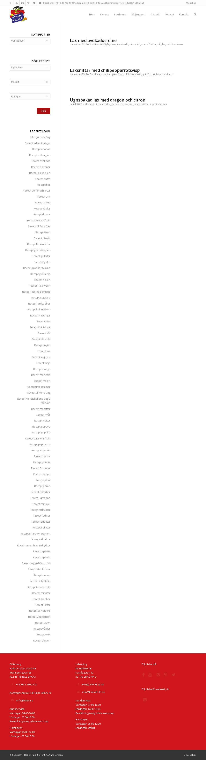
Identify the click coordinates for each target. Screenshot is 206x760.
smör (137, 104)
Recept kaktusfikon (38, 309)
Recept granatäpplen (37, 250)
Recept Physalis (41, 450)
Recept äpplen (41, 640)
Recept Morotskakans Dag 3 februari (33, 401)
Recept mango (41, 369)
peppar (124, 104)
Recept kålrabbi (41, 339)
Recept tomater (41, 593)
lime (158, 74)
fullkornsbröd (133, 74)
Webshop (191, 2)
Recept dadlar (42, 208)
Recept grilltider (41, 256)
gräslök (147, 74)
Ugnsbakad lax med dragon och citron (107, 100)
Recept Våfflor (41, 628)
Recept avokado (40, 161)
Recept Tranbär (41, 599)
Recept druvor (41, 214)
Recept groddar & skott (36, 268)
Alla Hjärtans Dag (40, 137)
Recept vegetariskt (39, 616)
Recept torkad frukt (38, 587)
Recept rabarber (40, 492)
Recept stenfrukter (39, 569)
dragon (110, 104)
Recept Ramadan (40, 498)
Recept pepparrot (39, 444)
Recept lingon (42, 345)
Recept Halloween (39, 285)
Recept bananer (40, 167)
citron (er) (134, 44)
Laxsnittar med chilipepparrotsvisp (105, 70)
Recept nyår (43, 414)
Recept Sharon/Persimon (35, 533)
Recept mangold (40, 375)
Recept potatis (41, 462)
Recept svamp (41, 575)
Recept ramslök (41, 504)
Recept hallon (42, 280)
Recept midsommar (38, 386)
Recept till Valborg (39, 610)
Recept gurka (42, 262)
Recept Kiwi (43, 321)
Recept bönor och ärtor (36, 190)
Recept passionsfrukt (37, 438)
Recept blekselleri (39, 173)
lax (163, 44)
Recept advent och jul (37, 143)
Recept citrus (42, 202)
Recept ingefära (40, 297)
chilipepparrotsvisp (114, 74)
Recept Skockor (41, 539)
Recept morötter (40, 409)
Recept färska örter (38, 244)
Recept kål (44, 333)
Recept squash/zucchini (36, 563)
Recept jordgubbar (39, 303)
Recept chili (43, 196)
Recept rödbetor (40, 521)
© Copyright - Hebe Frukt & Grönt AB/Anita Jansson (36, 754)
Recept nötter (42, 420)
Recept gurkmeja (40, 274)
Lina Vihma (161, 104)
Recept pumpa (41, 474)
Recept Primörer (40, 468)
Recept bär (43, 184)
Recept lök (44, 351)
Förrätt (99, 44)
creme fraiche (149, 44)
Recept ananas (41, 149)
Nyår (106, 44)
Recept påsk (43, 480)
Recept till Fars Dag (39, 226)
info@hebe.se (24, 700)
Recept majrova (41, 357)
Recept (114, 44)
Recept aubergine (39, 155)
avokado (123, 44)
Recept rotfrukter (40, 509)
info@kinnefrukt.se (93, 692)
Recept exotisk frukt (38, 220)
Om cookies (190, 754)
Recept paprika (41, 432)
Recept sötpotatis (40, 581)
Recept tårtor (42, 605)
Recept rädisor (41, 515)
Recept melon (42, 380)
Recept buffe (42, 179)
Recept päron (42, 486)
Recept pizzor (42, 456)
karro (180, 44)
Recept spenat (41, 557)
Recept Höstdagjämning (36, 291)
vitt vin (145, 104)
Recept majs (43, 363)
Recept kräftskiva (40, 327)
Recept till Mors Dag (38, 392)
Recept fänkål (42, 238)
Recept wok (43, 634)
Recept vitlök (42, 622)
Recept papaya (41, 426)
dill (159, 44)
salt (168, 44)
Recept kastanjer (40, 315)
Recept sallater (41, 527)
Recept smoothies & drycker (33, 545)
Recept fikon (42, 232)
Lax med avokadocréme (93, 40)
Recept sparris (41, 551)
